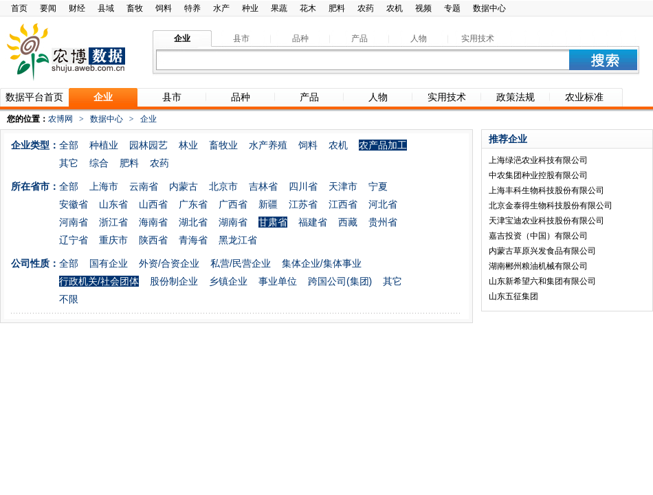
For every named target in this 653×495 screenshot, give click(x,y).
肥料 (337, 8)
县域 (106, 8)
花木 (308, 8)
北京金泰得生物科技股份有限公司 (550, 205)
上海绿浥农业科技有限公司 (538, 160)
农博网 (60, 119)
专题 (452, 8)
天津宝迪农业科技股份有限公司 (546, 221)
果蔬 (279, 8)
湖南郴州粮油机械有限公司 (538, 266)
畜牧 (134, 8)
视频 (423, 8)
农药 (365, 8)
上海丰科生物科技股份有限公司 (546, 190)
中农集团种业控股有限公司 (538, 175)
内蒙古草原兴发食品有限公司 (542, 251)
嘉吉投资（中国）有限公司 (538, 236)
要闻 (48, 8)
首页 (19, 8)
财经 (77, 8)
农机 (394, 8)
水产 (221, 8)
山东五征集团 (513, 296)
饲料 (163, 8)
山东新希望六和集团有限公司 (542, 281)
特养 (192, 8)
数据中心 (489, 8)
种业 (250, 8)
